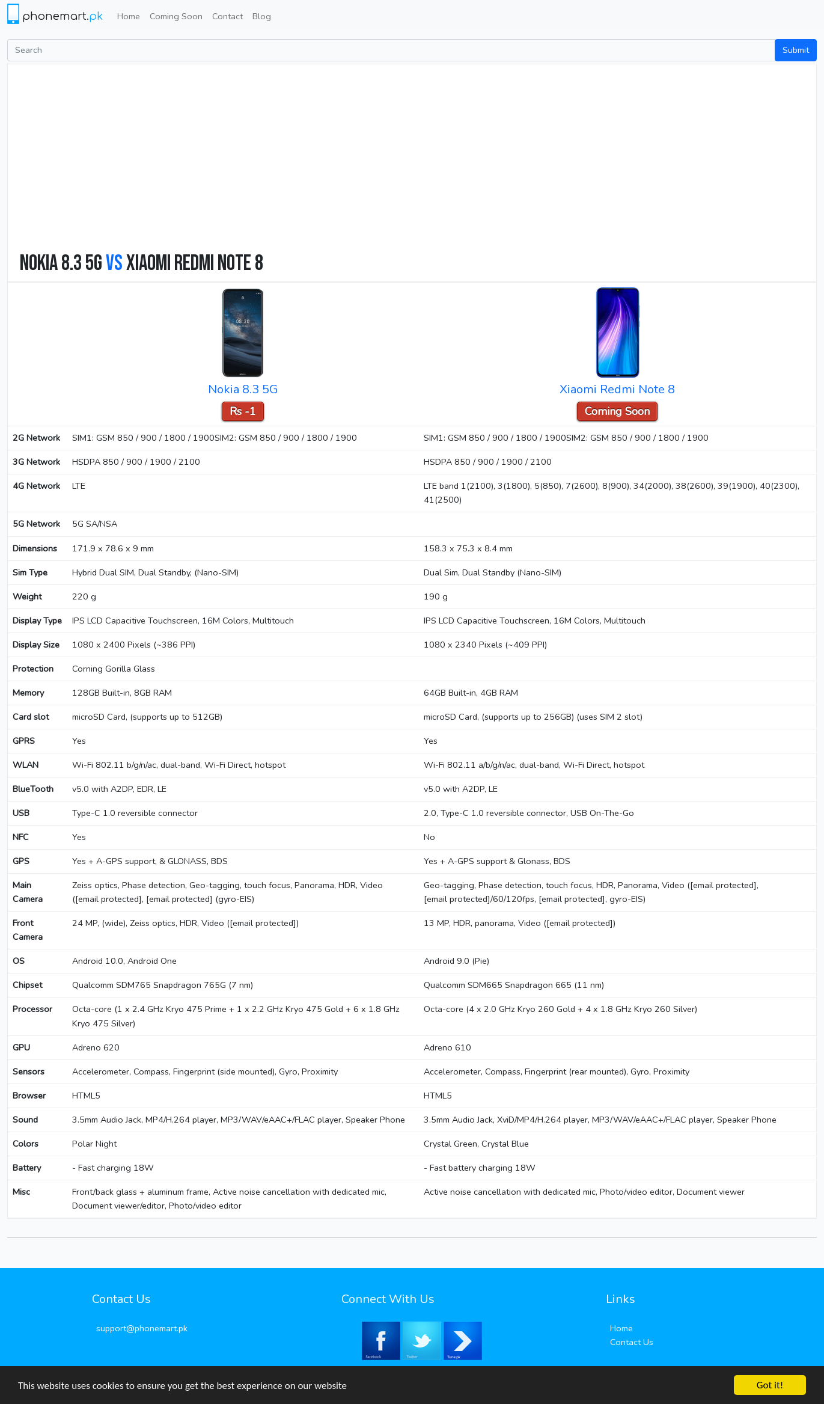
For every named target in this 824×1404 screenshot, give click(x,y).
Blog (261, 16)
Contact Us (631, 1342)
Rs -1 (243, 411)
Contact (227, 16)
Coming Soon (176, 16)
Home (128, 16)
